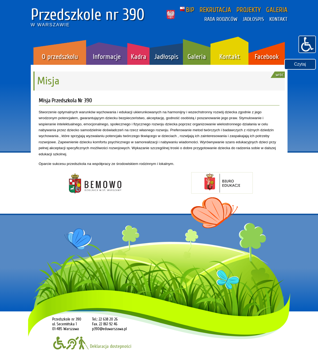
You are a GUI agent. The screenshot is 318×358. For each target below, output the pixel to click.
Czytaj (300, 64)
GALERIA (277, 10)
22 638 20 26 (108, 319)
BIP (187, 10)
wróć (279, 74)
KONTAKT (278, 19)
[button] (307, 43)
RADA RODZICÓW (220, 19)
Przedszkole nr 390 (88, 14)
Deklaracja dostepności (92, 346)
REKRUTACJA (215, 10)
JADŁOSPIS (253, 19)
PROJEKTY (248, 10)
